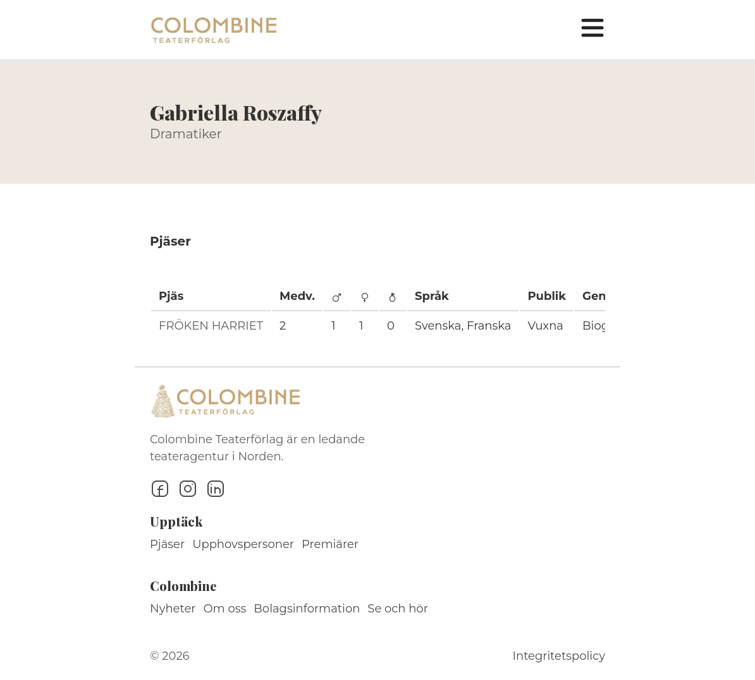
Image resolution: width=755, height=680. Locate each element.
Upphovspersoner (243, 544)
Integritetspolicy (559, 656)
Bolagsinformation (307, 609)
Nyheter (173, 609)
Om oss (225, 609)
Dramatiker (186, 133)
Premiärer (330, 544)
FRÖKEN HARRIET (211, 326)
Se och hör (397, 609)
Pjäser (167, 544)
